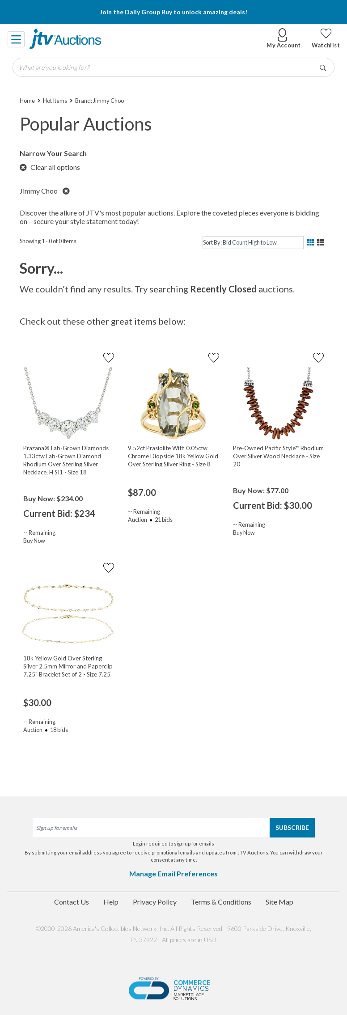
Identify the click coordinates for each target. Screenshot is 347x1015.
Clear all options (50, 167)
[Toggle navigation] (16, 38)
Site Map (279, 901)
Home (27, 100)
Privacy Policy (155, 901)
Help (110, 901)
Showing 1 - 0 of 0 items (48, 241)
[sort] (253, 243)
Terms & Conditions (221, 901)
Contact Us (71, 901)
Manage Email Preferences (173, 873)
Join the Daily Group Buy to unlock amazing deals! (173, 12)
